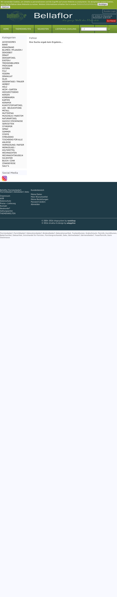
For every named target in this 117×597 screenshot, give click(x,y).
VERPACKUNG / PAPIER (13, 144)
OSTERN (6, 68)
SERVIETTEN (8, 123)
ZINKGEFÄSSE (8, 163)
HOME (6, 28)
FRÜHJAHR (7, 65)
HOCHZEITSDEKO (10, 92)
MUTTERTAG (8, 113)
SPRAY (5, 129)
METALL (5, 110)
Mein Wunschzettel (39, 196)
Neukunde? (5, 208)
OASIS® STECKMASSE (12, 121)
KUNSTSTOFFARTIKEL (12, 105)
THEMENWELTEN (23, 28)
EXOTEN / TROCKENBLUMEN (10, 62)
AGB (2, 198)
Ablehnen (5, 7)
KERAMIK (6, 102)
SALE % (5, 165)
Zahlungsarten (6, 210)
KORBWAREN (8, 97)
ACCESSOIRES (9, 42)
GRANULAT (7, 76)
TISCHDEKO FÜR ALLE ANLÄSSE (12, 141)
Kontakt (3, 205)
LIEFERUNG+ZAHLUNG (65, 28)
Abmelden (35, 204)
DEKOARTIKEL (9, 57)
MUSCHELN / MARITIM (12, 115)
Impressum (5, 195)
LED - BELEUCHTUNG (12, 107)
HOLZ (4, 86)
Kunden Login (110, 11)
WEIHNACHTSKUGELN (12, 155)
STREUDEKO (8, 136)
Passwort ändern (38, 201)
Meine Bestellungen (39, 199)
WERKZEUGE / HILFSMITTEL (8, 149)
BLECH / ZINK (8, 160)
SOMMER (6, 131)
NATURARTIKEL (9, 118)
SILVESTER (7, 158)
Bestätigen (102, 4)
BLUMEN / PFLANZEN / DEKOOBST (12, 51)
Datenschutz (5, 200)
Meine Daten (36, 194)
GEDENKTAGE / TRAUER (13, 81)
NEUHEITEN (43, 28)
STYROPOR (7, 126)
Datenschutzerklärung (87, 4)
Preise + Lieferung (8, 203)
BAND (5, 44)
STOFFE (5, 134)
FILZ (4, 71)
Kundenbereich (37, 190)
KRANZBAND (8, 47)
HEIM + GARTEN (9, 89)
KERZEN (6, 94)
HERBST (6, 84)
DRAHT (5, 55)
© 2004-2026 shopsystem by (58, 220)
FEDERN (6, 73)
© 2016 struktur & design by (58, 223)
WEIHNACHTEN (9, 152)
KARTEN (6, 100)
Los (109, 29)
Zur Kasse (111, 20)
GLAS (4, 78)
